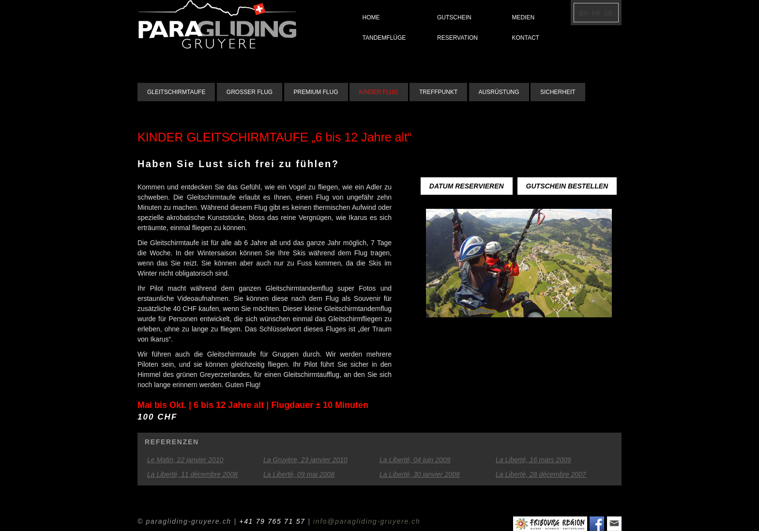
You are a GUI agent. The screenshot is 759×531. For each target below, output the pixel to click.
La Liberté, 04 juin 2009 (415, 460)
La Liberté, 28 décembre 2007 (541, 474)
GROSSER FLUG (250, 92)
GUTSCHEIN (454, 17)
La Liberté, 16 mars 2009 (533, 460)
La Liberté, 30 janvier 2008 (420, 474)
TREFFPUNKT (438, 92)
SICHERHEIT (558, 92)
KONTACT (525, 37)
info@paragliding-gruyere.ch (366, 521)
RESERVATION (457, 37)
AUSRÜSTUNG (499, 92)
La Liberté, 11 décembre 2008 (192, 474)
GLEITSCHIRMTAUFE (176, 92)
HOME (371, 17)
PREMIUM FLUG (316, 92)
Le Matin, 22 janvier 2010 (185, 460)
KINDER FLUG (378, 92)
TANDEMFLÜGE (384, 37)
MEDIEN (523, 17)
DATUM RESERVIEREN (466, 186)
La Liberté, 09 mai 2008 (298, 474)
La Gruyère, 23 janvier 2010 (305, 460)
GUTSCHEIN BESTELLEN (567, 186)
